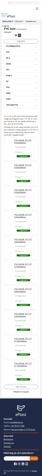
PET (8, 70)
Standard (7, 32)
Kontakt (7, 446)
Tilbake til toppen (21, 392)
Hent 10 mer (21, 387)
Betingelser (8, 439)
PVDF (8, 99)
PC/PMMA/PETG (13, 46)
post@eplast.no (16, 422)
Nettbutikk (7, 21)
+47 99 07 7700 (17, 426)
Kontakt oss (31, 21)
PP (7, 81)
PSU (8, 87)
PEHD (8, 64)
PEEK (8, 93)
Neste (34, 458)
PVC (8, 52)
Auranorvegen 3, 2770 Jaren (23, 429)
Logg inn (5, 26)
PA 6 (8, 58)
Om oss (18, 21)
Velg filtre (21, 41)
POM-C (9, 76)
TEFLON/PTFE (12, 105)
